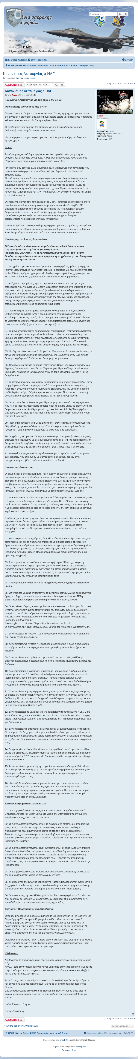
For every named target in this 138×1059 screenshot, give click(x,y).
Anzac (100, 116)
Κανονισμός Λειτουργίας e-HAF (29, 74)
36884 (112, 131)
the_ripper (20, 78)
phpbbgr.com (81, 1047)
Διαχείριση (31, 78)
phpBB (63, 1040)
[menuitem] (37, 60)
